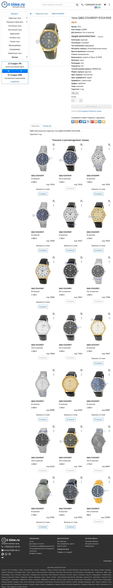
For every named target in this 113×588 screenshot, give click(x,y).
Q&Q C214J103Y (93, 232)
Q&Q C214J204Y (93, 175)
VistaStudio (107, 561)
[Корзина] (105, 5)
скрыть (100, 36)
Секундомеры (14, 49)
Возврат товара (35, 553)
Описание (35, 126)
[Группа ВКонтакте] (8, 71)
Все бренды (61, 541)
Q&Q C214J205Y (93, 288)
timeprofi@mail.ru (11, 550)
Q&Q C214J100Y (65, 401)
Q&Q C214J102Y (65, 457)
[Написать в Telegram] (10, 554)
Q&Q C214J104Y (37, 288)
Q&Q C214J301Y (37, 345)
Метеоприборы (15, 45)
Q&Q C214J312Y (93, 401)
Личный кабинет (91, 541)
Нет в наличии (91, 106)
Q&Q (79, 26)
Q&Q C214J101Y (93, 345)
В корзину (43, 194)
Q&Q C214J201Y (37, 401)
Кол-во (73, 97)
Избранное (89, 546)
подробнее (14, 81)
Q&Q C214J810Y (58, 14)
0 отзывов (83, 111)
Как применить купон (65, 544)
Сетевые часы (14, 37)
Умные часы (15, 41)
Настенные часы (14, 26)
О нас (31, 541)
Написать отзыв (95, 111)
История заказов (91, 544)
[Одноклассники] (21, 71)
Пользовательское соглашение (41, 548)
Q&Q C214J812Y (93, 508)
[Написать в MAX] (3, 554)
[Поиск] (58, 5)
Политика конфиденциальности (41, 546)
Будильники (15, 34)
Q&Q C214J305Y (65, 288)
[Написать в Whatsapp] (6, 554)
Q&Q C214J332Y (65, 508)
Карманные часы (15, 53)
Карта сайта (62, 546)
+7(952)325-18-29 (11, 547)
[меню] (109, 5)
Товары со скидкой (64, 552)
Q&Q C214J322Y (37, 508)
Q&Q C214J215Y (37, 175)
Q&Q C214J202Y (37, 457)
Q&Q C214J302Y (65, 345)
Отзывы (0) (47, 126)
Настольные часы (15, 30)
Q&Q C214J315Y (65, 175)
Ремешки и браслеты (17, 22)
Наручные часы (18, 18)
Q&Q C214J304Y (65, 232)
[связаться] (91, 5)
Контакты (33, 551)
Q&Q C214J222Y (93, 457)
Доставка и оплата (36, 544)
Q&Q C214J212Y (37, 232)
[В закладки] (73, 93)
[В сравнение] (77, 93)
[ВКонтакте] (3, 557)
